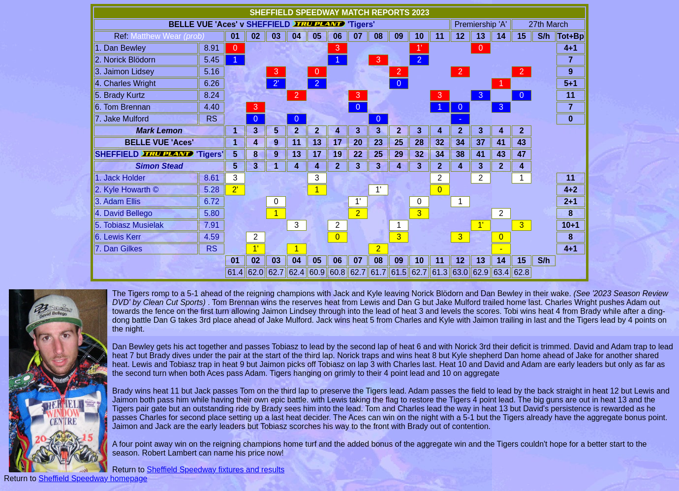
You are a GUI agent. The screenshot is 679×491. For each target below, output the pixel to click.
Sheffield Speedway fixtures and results (215, 469)
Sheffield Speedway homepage (92, 478)
